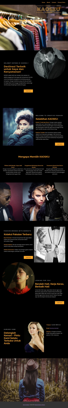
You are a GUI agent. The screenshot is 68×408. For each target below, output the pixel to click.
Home (43, 2)
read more (28, 91)
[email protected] (54, 328)
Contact (54, 2)
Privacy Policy (61, 2)
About (48, 2)
